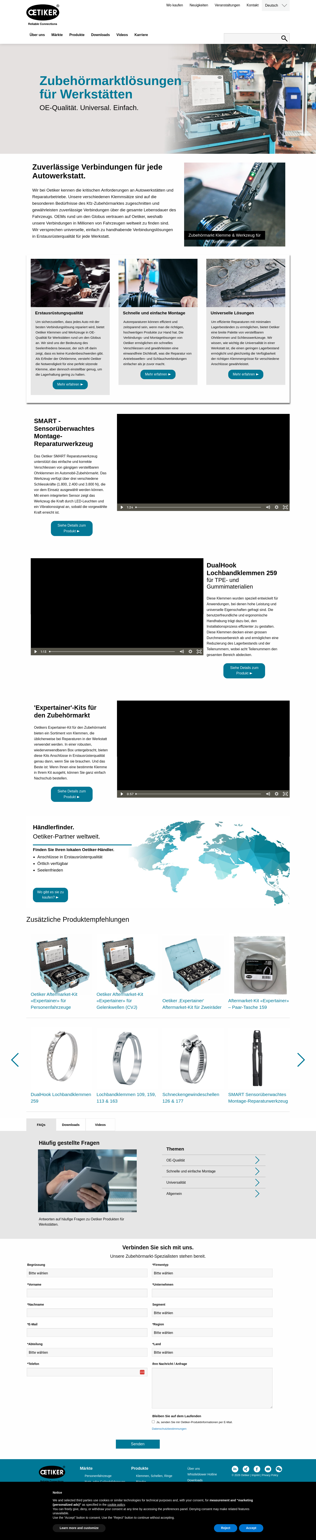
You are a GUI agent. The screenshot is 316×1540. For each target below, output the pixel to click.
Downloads (100, 35)
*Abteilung (35, 1344)
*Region (158, 1324)
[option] (61, 972)
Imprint (256, 1475)
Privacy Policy (270, 1475)
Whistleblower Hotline (202, 1474)
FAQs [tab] (41, 1125)
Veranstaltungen (227, 5)
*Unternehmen (162, 1284)
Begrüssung (36, 1264)
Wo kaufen (174, 5)
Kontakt (253, 5)
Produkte (76, 35)
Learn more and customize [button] (79, 1528)
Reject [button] (225, 1528)
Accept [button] (251, 1528)
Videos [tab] (100, 1125)
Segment (158, 1304)
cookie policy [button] (116, 1504)
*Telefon (33, 1364)
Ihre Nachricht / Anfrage (169, 1364)
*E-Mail (32, 1324)
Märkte (57, 35)
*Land (156, 1344)
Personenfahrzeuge (98, 1476)
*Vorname (34, 1284)
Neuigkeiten (199, 5)
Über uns (37, 35)
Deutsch (271, 5)
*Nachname (35, 1304)
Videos (122, 35)
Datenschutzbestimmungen (169, 1428)
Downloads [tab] (70, 1125)
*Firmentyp (160, 1264)
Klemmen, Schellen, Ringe (154, 1476)
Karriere (141, 35)
